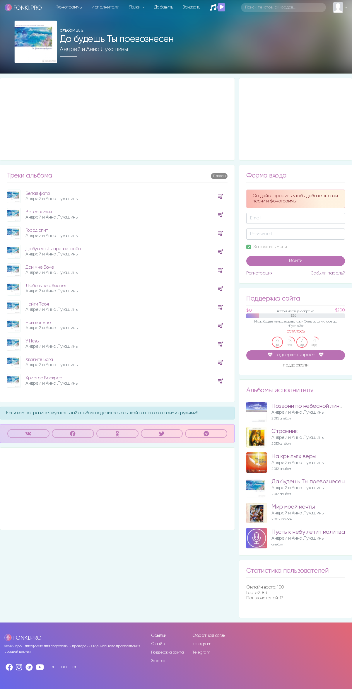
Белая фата (37, 193)
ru (54, 667)
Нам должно (38, 322)
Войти (296, 260)
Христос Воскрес (43, 378)
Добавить (163, 7)
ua (63, 667)
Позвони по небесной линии (308, 406)
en (75, 667)
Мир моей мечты (293, 507)
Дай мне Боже (39, 267)
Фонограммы (69, 7)
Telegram (201, 652)
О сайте (159, 644)
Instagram (201, 644)
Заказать (191, 7)
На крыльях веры (293, 456)
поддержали (295, 365)
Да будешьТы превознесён (53, 249)
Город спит (36, 230)
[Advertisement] (117, 119)
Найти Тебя (37, 304)
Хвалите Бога (39, 359)
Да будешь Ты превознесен (307, 482)
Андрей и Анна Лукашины (94, 49)
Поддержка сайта (167, 652)
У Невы (32, 341)
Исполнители (105, 7)
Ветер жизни (38, 212)
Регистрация (259, 273)
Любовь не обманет (46, 286)
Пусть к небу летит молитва (308, 532)
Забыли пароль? (328, 273)
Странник (284, 431)
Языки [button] (135, 7)
